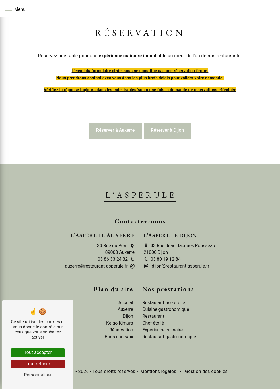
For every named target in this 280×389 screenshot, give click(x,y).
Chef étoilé (153, 323)
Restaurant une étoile (163, 302)
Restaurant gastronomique (169, 336)
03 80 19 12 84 (162, 259)
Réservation (121, 330)
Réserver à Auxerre (115, 130)
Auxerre (125, 309)
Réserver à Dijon (167, 130)
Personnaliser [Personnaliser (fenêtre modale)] (38, 375)
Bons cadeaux (119, 336)
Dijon (128, 316)
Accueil (125, 302)
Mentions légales (158, 371)
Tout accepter (38, 352)
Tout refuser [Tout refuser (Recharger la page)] (38, 363)
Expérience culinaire (162, 330)
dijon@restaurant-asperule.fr (176, 266)
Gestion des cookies (206, 371)
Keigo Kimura (119, 323)
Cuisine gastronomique (165, 309)
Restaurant (153, 316)
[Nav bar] (14, 8)
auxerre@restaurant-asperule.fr (100, 266)
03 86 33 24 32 (116, 259)
